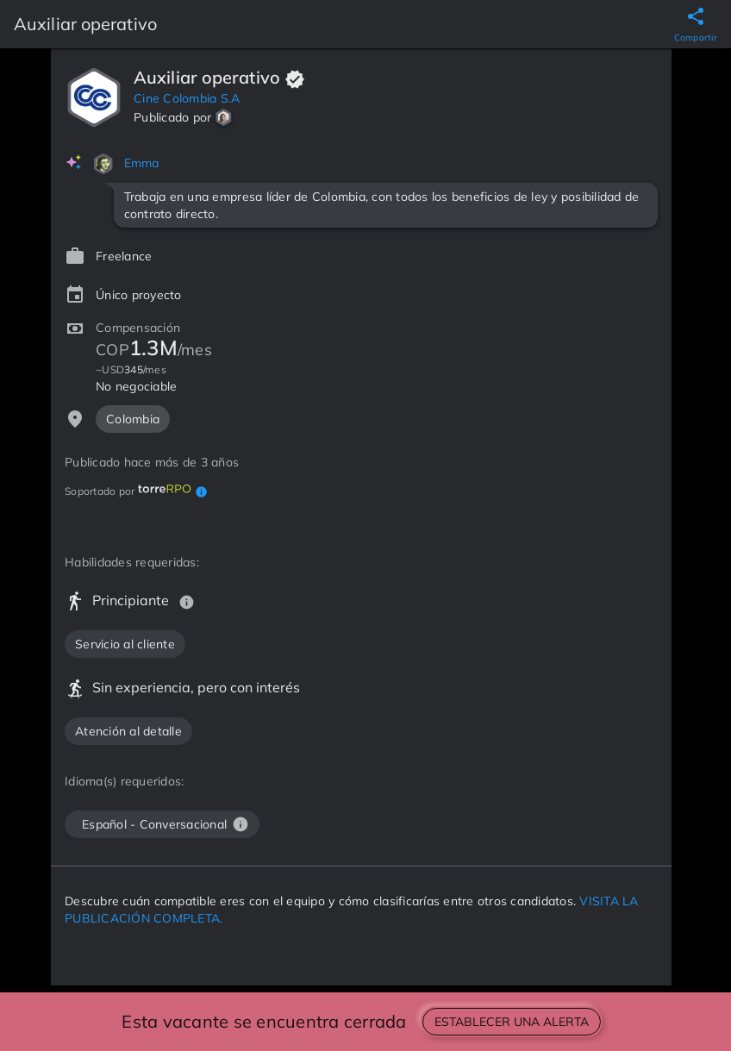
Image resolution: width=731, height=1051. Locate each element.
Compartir (695, 37)
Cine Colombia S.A (187, 98)
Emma (141, 163)
